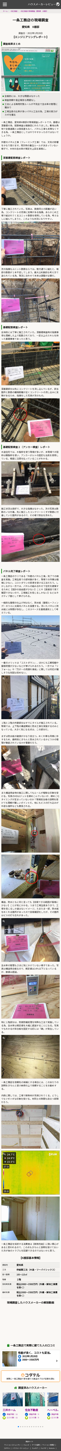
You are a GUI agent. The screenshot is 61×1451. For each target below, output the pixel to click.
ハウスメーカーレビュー (44, 4)
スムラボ (43, 1448)
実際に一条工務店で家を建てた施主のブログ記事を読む (30, 1378)
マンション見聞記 (48, 1445)
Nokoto (52, 1448)
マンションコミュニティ (12, 1445)
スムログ (35, 1448)
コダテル (7, 1448)
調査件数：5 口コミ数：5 (36, 1411)
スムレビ (26, 1445)
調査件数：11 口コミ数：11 (14, 1411)
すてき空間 (36, 1445)
